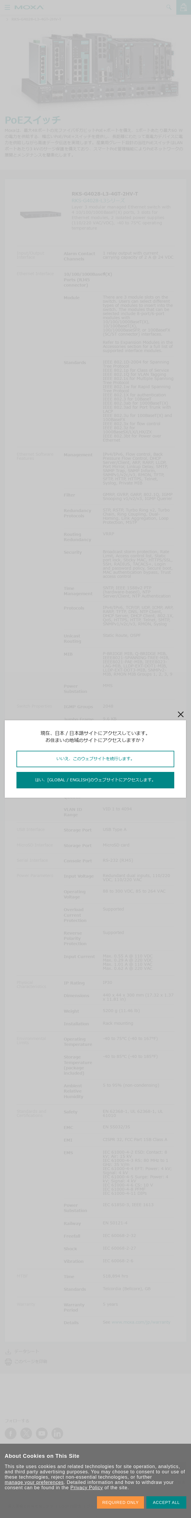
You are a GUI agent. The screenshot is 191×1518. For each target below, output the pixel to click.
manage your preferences (34, 1482)
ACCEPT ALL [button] (166, 1502)
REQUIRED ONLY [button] (120, 1502)
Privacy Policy (86, 1487)
